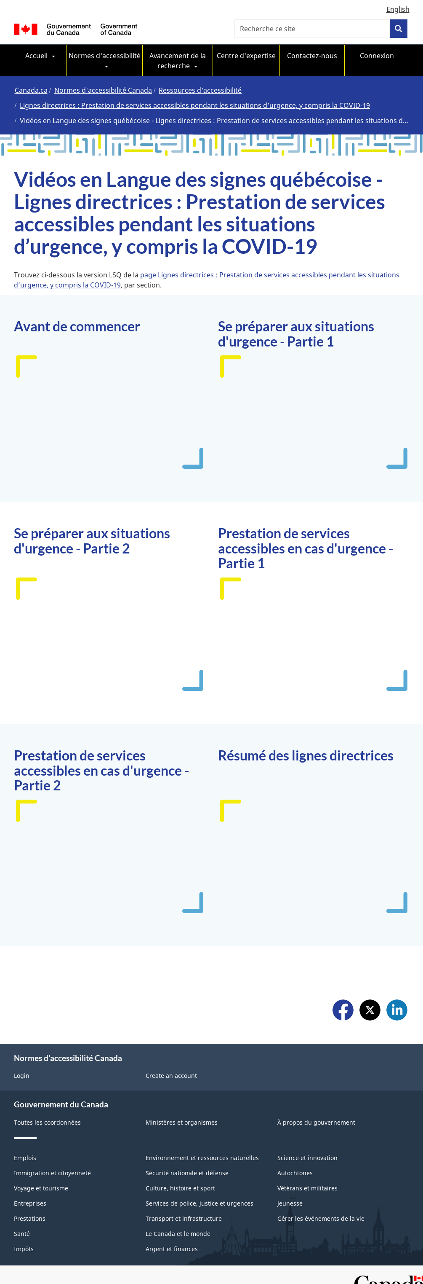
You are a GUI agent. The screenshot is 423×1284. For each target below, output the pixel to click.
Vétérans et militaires (307, 1188)
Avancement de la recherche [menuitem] (177, 60)
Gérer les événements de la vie (320, 1218)
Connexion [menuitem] (377, 55)
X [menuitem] (369, 1011)
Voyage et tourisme (41, 1188)
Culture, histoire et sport (180, 1188)
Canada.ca (31, 90)
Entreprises (30, 1203)
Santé (22, 1234)
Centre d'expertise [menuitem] (246, 55)
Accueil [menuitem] (36, 55)
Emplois (25, 1158)
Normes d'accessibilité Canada (103, 90)
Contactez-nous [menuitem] (312, 55)
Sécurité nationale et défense (187, 1173)
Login (21, 1076)
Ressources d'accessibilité (200, 90)
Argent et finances (172, 1249)
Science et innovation (307, 1158)
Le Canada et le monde (178, 1234)
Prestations (29, 1218)
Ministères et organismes (182, 1122)
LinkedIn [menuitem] (396, 1011)
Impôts (24, 1249)
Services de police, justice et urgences (199, 1203)
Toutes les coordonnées (47, 1122)
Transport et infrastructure (184, 1218)
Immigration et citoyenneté (52, 1173)
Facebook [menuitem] (343, 1011)
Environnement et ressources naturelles (202, 1158)
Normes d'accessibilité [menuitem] (105, 55)
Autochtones (295, 1173)
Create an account (171, 1076)
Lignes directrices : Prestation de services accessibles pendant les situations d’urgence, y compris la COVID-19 (195, 105)
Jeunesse (290, 1203)
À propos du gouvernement (316, 1122)
